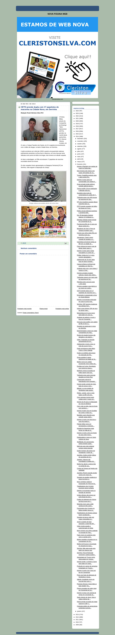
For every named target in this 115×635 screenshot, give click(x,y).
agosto (79, 149)
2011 (77, 619)
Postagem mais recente (24, 308)
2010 (77, 622)
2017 (77, 128)
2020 (77, 121)
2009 (77, 625)
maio (79, 156)
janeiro (79, 611)
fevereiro (80, 164)
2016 (77, 131)
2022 (77, 116)
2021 (77, 118)
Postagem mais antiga (62, 308)
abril (78, 159)
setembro (80, 146)
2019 (77, 123)
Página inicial (44, 308)
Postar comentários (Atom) (31, 313)
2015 (77, 134)
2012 (77, 617)
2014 (77, 136)
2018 (77, 126)
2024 (77, 111)
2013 (77, 614)
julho (79, 151)
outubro (79, 144)
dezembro (80, 138)
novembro (80, 141)
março (79, 161)
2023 (77, 113)
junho (79, 154)
